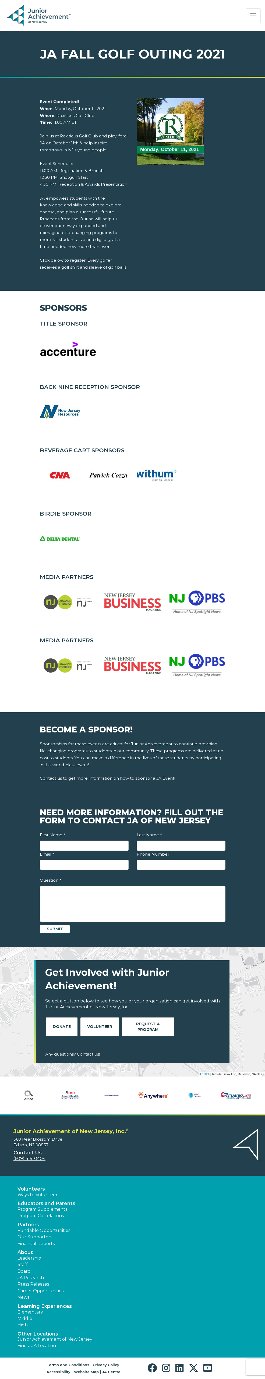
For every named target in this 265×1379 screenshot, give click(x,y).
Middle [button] (24, 1318)
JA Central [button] (112, 1372)
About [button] (25, 1252)
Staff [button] (22, 1264)
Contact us (51, 778)
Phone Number (153, 854)
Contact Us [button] (27, 1152)
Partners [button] (28, 1224)
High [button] (22, 1324)
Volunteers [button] (31, 1189)
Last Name (149, 834)
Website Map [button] (86, 1372)
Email (47, 854)
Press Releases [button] (33, 1284)
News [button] (23, 1297)
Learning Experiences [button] (44, 1306)
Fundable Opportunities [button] (43, 1230)
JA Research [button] (30, 1277)
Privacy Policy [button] (106, 1365)
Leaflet (204, 1074)
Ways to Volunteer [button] (37, 1194)
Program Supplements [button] (42, 1209)
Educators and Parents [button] (46, 1203)
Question (50, 880)
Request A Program (148, 1027)
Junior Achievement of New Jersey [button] (54, 1339)
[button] (153, 1368)
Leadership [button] (29, 1258)
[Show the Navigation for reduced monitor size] (253, 15)
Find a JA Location (36, 1345)
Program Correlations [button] (40, 1215)
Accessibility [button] (58, 1372)
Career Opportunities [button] (40, 1290)
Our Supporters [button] (34, 1236)
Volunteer (99, 1026)
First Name (52, 834)
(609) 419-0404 (29, 1158)
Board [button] (24, 1271)
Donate (62, 1026)
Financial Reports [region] (36, 1243)
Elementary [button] (30, 1312)
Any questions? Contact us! (72, 1054)
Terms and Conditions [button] (68, 1365)
